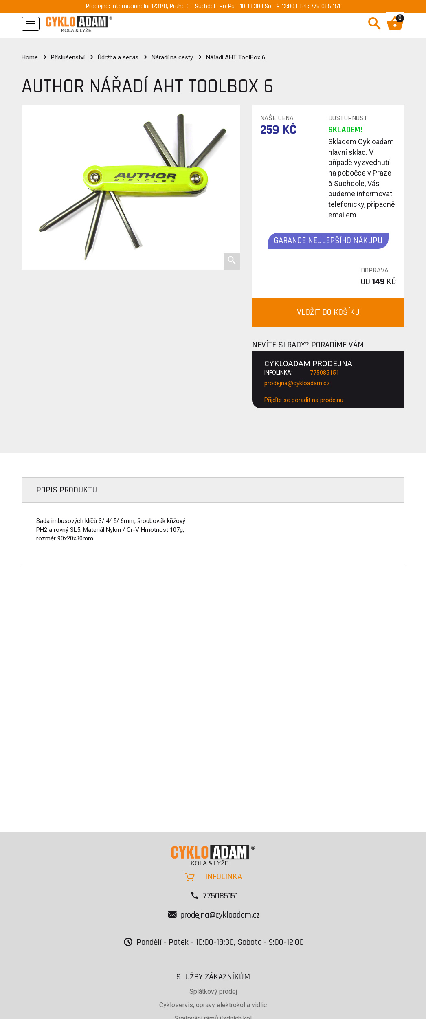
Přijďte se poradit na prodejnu (303, 400)
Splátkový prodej (213, 991)
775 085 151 (325, 6)
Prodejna (97, 6)
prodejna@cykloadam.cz (297, 383)
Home (30, 57)
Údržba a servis (118, 57)
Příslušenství (68, 57)
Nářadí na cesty (172, 57)
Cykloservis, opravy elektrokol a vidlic (213, 1005)
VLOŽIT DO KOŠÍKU (328, 312)
